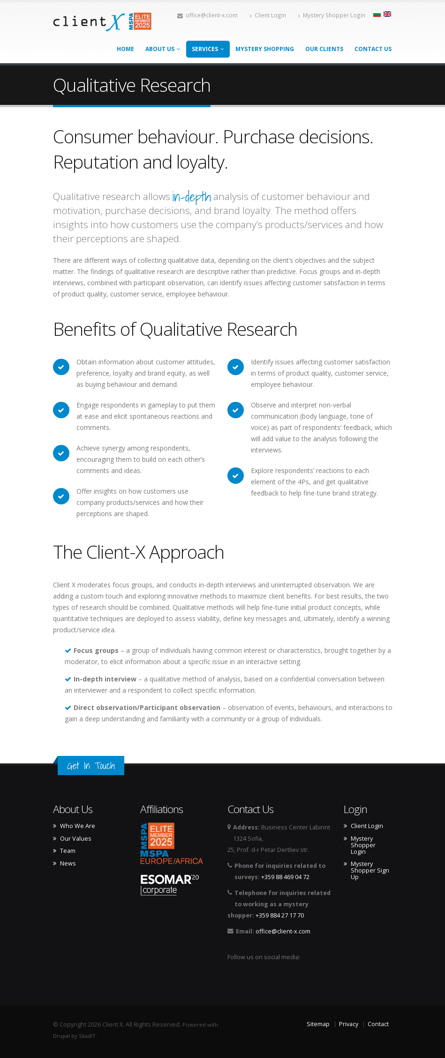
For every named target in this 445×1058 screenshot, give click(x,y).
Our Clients (324, 49)
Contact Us (373, 49)
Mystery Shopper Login (331, 15)
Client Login (268, 15)
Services (208, 49)
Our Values (75, 839)
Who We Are (77, 826)
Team (67, 851)
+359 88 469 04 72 (285, 877)
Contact (378, 1024)
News (68, 863)
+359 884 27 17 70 (280, 915)
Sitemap (318, 1024)
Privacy (348, 1024)
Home (125, 49)
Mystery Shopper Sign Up (370, 870)
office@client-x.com (207, 15)
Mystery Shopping (264, 49)
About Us (163, 49)
